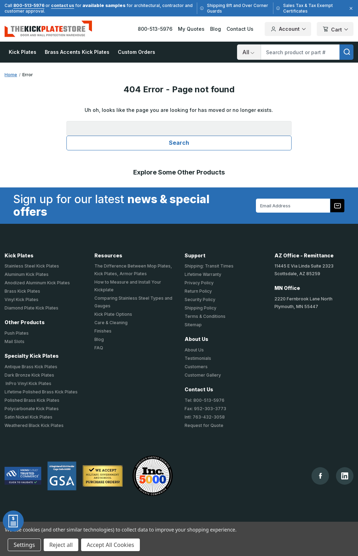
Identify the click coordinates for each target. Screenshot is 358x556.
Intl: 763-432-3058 (205, 417)
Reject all (61, 545)
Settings (24, 545)
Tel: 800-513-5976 (204, 400)
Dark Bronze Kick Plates (29, 375)
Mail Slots (14, 341)
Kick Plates (22, 52)
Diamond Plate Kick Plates (31, 308)
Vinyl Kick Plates (21, 299)
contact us (62, 5)
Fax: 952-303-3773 (205, 408)
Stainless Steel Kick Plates (32, 266)
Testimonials (198, 358)
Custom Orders (136, 52)
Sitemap (193, 324)
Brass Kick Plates (22, 291)
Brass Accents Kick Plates (77, 52)
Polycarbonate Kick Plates (32, 408)
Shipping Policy (200, 308)
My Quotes (191, 29)
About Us (194, 349)
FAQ (98, 347)
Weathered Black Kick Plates (34, 425)
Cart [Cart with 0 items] (335, 30)
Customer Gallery (203, 375)
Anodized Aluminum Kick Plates (37, 282)
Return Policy (198, 291)
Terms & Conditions (205, 316)
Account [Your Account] (288, 29)
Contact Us (240, 29)
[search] (346, 52)
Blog (215, 29)
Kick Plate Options (113, 314)
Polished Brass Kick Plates (32, 400)
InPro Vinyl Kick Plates (28, 383)
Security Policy (200, 299)
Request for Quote (204, 425)
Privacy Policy (199, 282)
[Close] (349, 8)
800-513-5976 (28, 5)
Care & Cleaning (111, 322)
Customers (196, 366)
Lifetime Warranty (203, 274)
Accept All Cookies (110, 545)
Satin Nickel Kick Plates (28, 417)
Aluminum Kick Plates (27, 274)
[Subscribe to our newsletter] (337, 206)
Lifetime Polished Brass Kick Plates (41, 391)
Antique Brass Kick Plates (31, 366)
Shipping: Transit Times (209, 266)
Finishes (103, 331)
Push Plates (17, 333)
